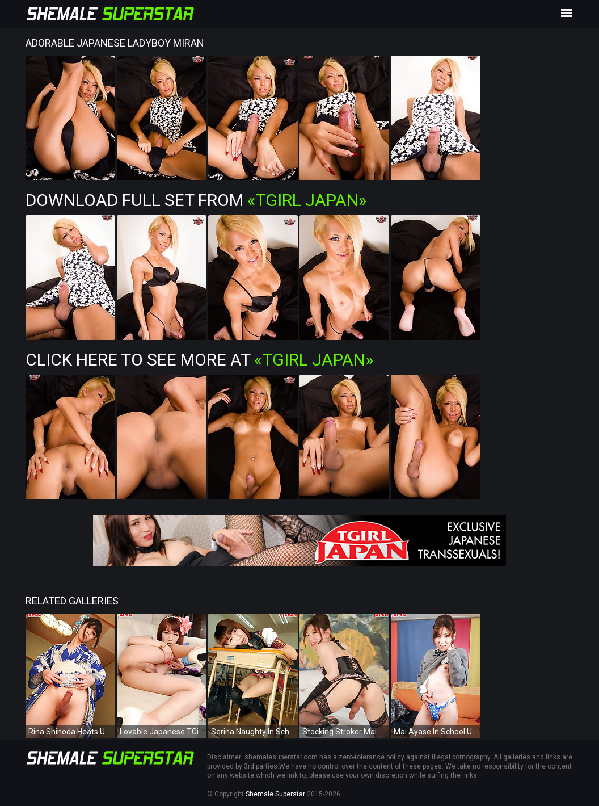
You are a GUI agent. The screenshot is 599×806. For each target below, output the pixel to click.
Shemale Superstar (275, 794)
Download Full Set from (196, 200)
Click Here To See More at (199, 360)
